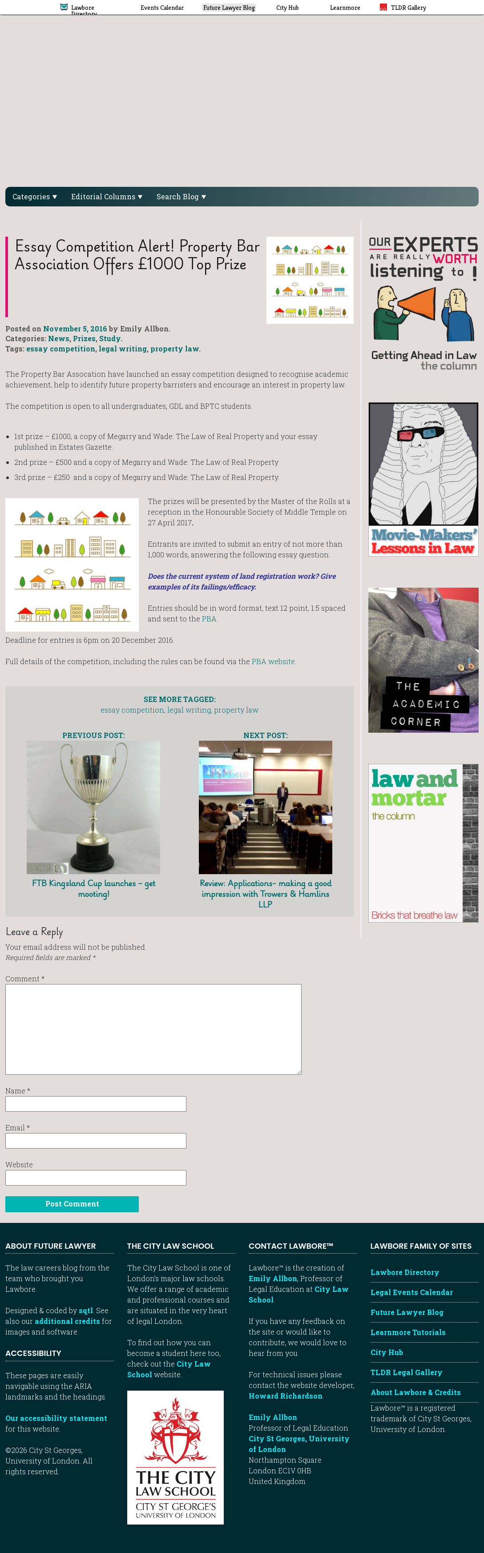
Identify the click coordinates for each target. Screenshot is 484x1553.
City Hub (387, 1352)
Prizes (84, 338)
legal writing (123, 348)
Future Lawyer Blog (407, 1312)
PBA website (273, 661)
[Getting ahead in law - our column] (423, 302)
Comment (24, 978)
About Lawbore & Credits (416, 1392)
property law (174, 348)
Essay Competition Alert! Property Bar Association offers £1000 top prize (137, 255)
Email (17, 1127)
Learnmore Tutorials (408, 1332)
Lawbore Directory (405, 1272)
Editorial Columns (106, 196)
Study (110, 338)
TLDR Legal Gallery (407, 1372)
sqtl (86, 1310)
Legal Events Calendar (412, 1292)
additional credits (67, 1321)
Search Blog (181, 196)
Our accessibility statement (56, 1418)
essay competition (60, 348)
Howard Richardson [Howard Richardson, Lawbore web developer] (286, 1395)
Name (17, 1090)
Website (19, 1164)
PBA (209, 618)
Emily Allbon (273, 1278)
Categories (34, 196)
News (58, 338)
